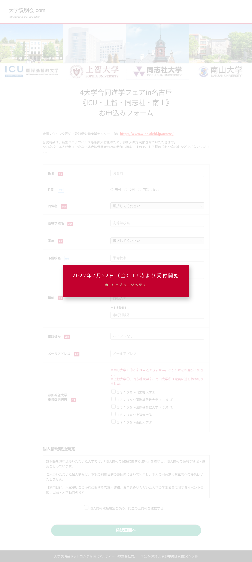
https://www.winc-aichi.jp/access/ (146, 133)
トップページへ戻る (126, 284)
